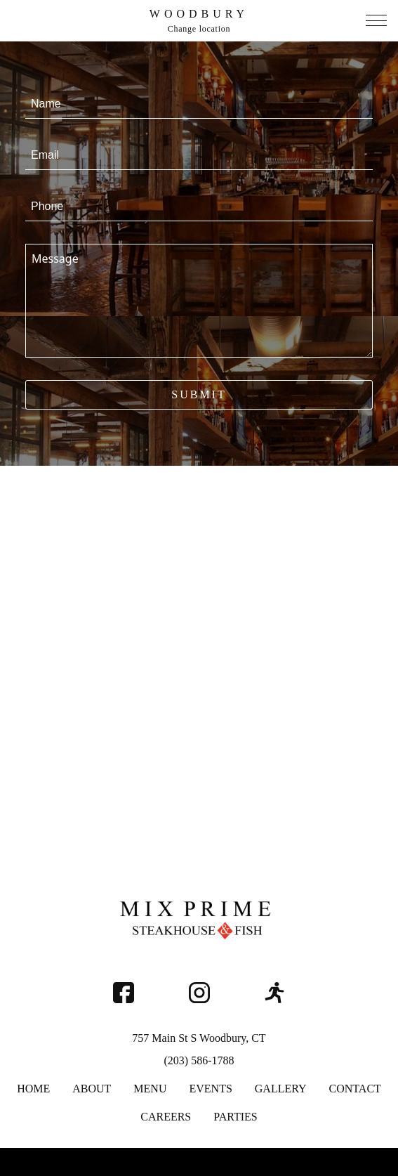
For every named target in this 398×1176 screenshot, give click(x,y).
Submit (198, 394)
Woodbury (199, 14)
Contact (355, 1089)
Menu (149, 1089)
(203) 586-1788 (199, 1060)
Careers (165, 1117)
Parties (235, 1117)
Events (210, 1089)
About (91, 1089)
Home (33, 1089)
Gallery (281, 1089)
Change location (199, 29)
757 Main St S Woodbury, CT (198, 1038)
